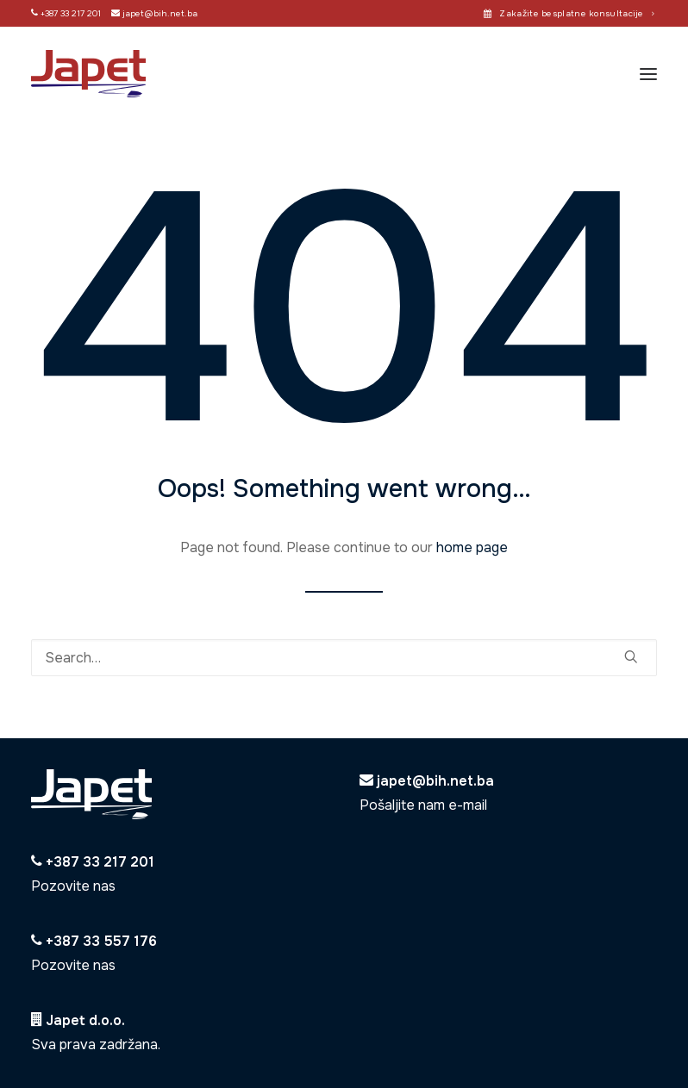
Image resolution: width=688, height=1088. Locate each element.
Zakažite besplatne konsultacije (576, 13)
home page (472, 547)
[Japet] (88, 73)
